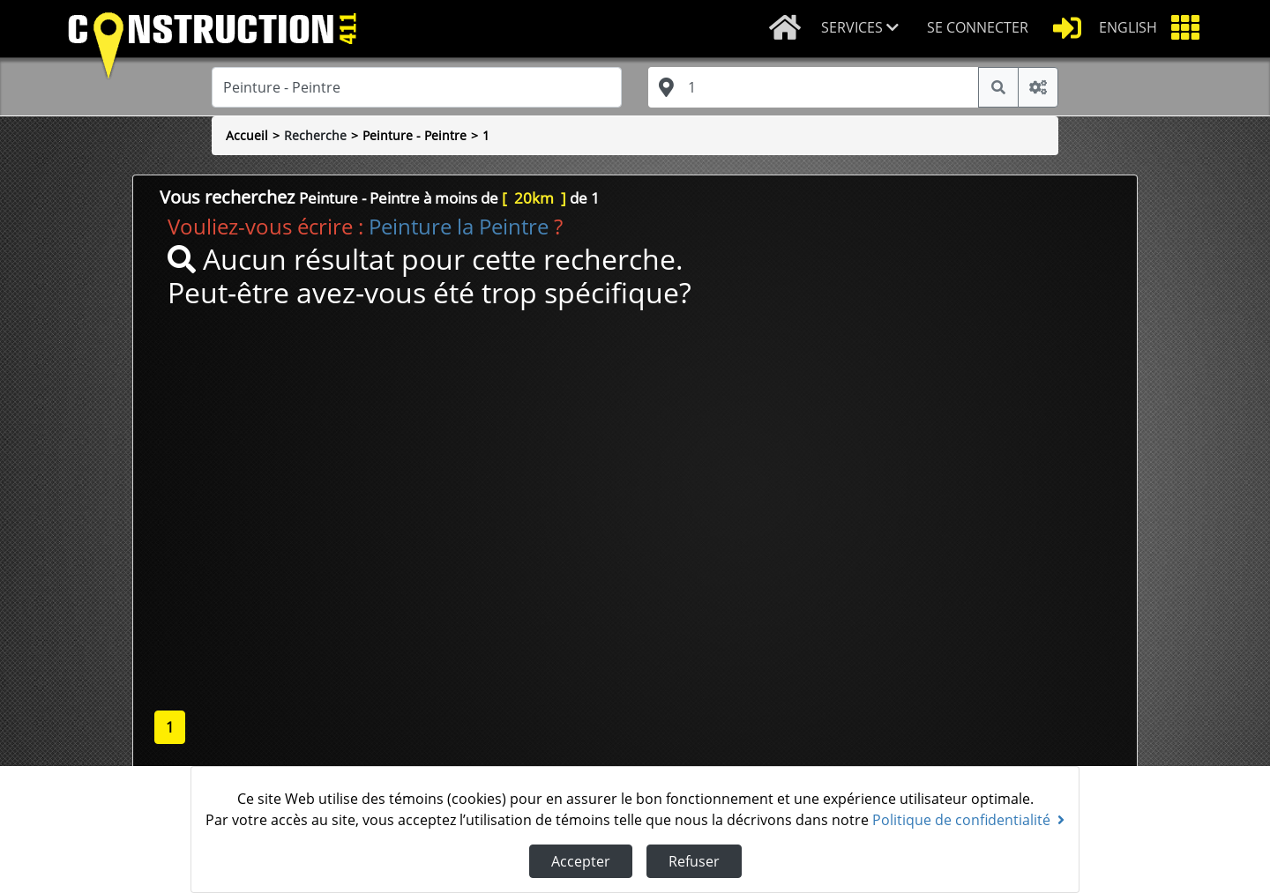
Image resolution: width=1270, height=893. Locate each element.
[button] (867, 28)
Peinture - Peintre (414, 135)
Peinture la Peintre (459, 226)
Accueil (247, 135)
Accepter (580, 861)
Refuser (694, 861)
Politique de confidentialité (968, 820)
